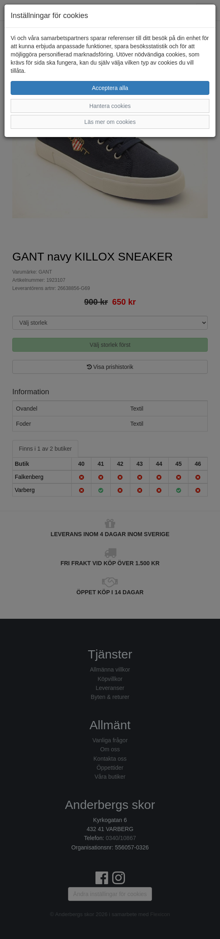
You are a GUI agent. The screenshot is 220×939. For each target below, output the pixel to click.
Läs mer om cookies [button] (110, 122)
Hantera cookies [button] (110, 106)
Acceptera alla (110, 88)
